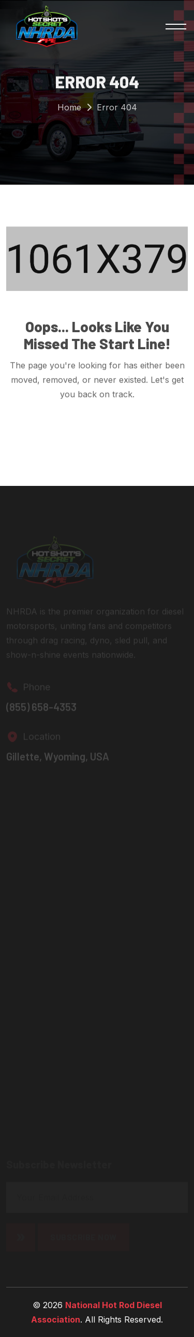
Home (69, 108)
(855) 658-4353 (41, 708)
